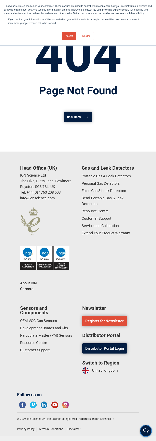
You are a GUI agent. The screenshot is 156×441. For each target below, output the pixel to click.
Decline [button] (86, 36)
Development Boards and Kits (44, 328)
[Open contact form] (146, 431)
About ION (28, 283)
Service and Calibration (100, 226)
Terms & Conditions (51, 429)
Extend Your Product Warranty (106, 233)
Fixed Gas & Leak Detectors (104, 191)
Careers (26, 289)
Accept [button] (69, 36)
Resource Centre (95, 211)
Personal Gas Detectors (101, 183)
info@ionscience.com (37, 198)
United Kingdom (100, 370)
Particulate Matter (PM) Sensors (46, 335)
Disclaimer (73, 429)
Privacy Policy (26, 429)
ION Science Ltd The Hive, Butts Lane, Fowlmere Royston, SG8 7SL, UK (46, 181)
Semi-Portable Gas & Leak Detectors (103, 201)
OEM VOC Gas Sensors (38, 321)
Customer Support (96, 218)
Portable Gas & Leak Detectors (106, 176)
